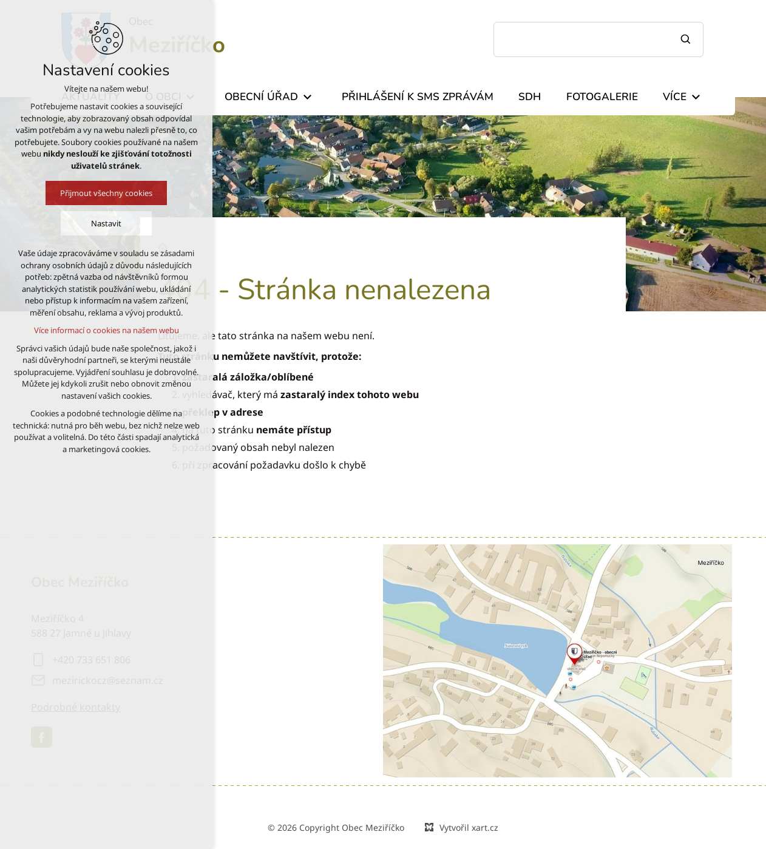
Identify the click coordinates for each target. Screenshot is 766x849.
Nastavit (102, 223)
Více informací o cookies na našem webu (102, 330)
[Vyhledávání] (687, 39)
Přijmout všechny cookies (102, 193)
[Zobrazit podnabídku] (307, 97)
